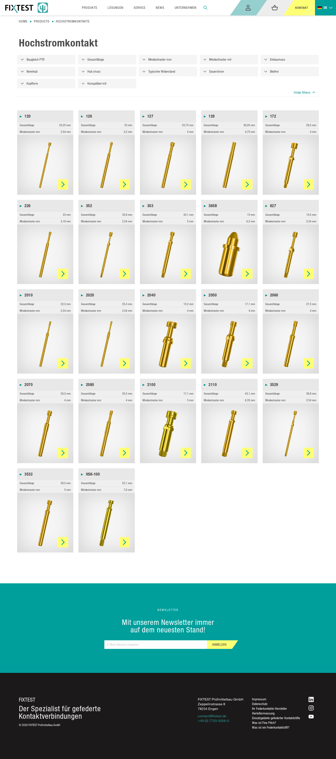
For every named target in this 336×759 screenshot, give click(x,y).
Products (42, 21)
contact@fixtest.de (212, 716)
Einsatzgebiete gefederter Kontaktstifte (276, 718)
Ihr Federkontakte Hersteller (269, 709)
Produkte (89, 8)
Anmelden (219, 644)
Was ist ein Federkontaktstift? (270, 727)
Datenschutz (259, 704)
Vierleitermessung (263, 713)
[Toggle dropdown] (325, 7)
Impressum (259, 699)
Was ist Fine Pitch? (264, 723)
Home (23, 21)
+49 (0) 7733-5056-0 (213, 721)
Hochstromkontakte (73, 21)
